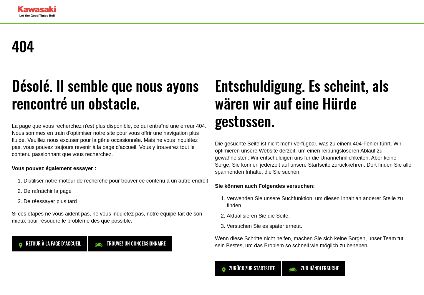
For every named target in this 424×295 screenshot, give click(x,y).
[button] (49, 243)
